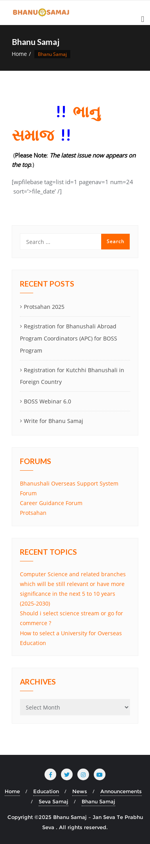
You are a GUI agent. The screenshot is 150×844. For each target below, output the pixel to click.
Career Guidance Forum (51, 503)
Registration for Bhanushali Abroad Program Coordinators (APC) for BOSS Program (68, 338)
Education (46, 791)
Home (19, 53)
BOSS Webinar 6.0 (47, 401)
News (79, 791)
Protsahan (33, 512)
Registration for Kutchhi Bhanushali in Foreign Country (72, 376)
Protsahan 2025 (44, 306)
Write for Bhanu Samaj (53, 421)
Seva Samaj (53, 801)
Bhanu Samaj (98, 801)
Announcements (121, 791)
